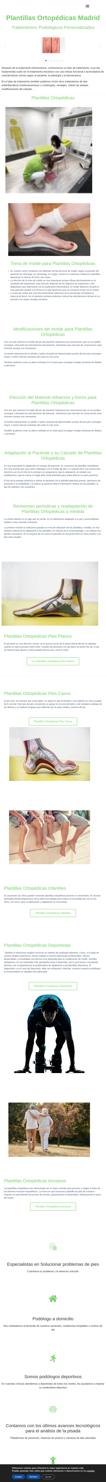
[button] (5, 46)
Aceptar (18, 1477)
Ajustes (48, 1477)
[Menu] (87, 6)
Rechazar (33, 1477)
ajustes (90, 1471)
